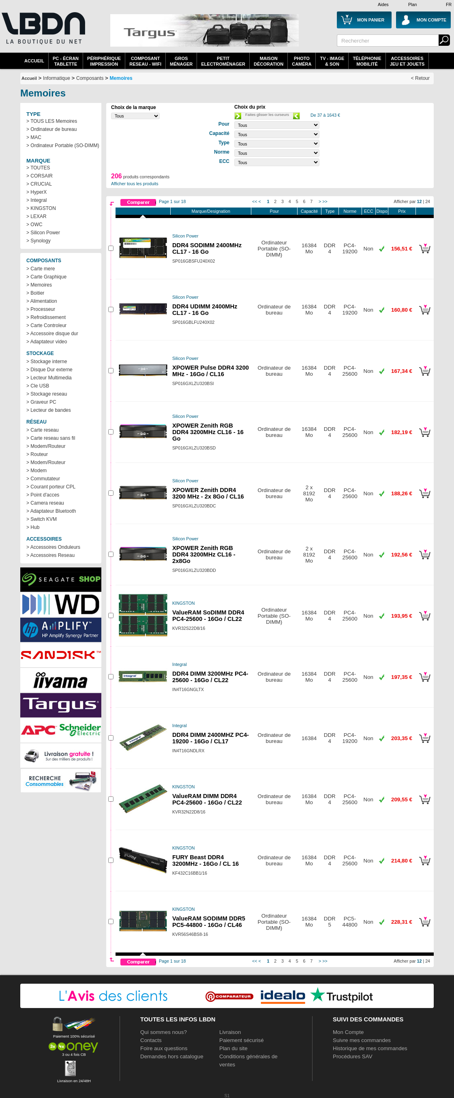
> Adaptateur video (46, 342)
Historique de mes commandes (370, 1048)
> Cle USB (37, 386)
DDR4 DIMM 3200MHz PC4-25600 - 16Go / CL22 (210, 676)
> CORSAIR (39, 176)
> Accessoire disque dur (52, 333)
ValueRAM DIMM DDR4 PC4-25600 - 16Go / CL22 (207, 799)
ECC (368, 211)
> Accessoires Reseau (50, 555)
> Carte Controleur (46, 325)
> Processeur (40, 309)
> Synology (38, 241)
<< (254, 201)
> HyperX (36, 192)
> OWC (34, 224)
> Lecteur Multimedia (49, 378)
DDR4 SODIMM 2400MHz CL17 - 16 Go (207, 248)
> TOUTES (38, 168)
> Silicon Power (43, 232)
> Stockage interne (46, 361)
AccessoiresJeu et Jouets (407, 61)
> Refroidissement (46, 317)
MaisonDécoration (268, 61)
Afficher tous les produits (134, 183)
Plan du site (233, 1048)
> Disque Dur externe (49, 369)
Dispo (381, 211)
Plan (412, 4)
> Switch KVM (41, 519)
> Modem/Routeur (45, 446)
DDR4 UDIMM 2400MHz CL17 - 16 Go (204, 309)
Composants (89, 78)
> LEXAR (36, 216)
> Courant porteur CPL (50, 487)
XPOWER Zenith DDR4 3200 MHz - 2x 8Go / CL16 (208, 493)
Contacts (151, 1040)
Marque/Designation (211, 211)
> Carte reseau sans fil (50, 438)
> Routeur (37, 454)
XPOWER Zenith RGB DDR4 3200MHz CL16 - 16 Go (208, 432)
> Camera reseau (45, 503)
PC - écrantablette (66, 61)
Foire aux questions (163, 1048)
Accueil (34, 60)
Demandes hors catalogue (171, 1056)
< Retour (420, 78)
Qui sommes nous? (163, 1032)
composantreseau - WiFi (145, 61)
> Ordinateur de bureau (51, 129)
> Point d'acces (42, 495)
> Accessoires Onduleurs (53, 547)
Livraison (230, 1032)
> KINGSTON (41, 208)
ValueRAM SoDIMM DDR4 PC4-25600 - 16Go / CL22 (208, 615)
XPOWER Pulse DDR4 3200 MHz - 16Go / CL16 (210, 370)
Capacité (309, 211)
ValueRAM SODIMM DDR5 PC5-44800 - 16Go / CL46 (208, 921)
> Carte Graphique (46, 277)
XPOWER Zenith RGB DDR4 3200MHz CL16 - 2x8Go (204, 554)
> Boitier (35, 293)
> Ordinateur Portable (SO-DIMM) (62, 145)
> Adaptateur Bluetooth (51, 511)
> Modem (36, 470)
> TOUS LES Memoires (51, 121)
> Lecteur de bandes (48, 410)
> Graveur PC (41, 402)
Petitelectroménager (223, 61)
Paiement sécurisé (241, 1040)
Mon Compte (348, 1032)
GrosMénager (181, 61)
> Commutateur (43, 479)
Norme (350, 211)
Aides (383, 4)
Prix (401, 211)
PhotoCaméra (301, 61)
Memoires (121, 78)
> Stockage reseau (46, 394)
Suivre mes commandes (362, 1040)
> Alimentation (41, 301)
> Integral (36, 200)
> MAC (33, 137)
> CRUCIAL (39, 184)
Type (329, 211)
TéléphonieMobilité (367, 61)
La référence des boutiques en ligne (42, 33)
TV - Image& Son (332, 61)
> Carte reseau (42, 430)
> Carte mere (40, 269)
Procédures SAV (353, 1056)
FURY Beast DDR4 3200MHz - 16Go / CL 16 (205, 860)
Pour (274, 211)
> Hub (32, 527)
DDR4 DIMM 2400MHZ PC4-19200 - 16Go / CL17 (210, 738)
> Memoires (39, 285)
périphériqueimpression (104, 61)
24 (427, 201)
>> (324, 201)
